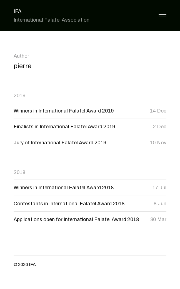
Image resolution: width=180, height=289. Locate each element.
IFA (17, 11)
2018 (20, 172)
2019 (20, 95)
